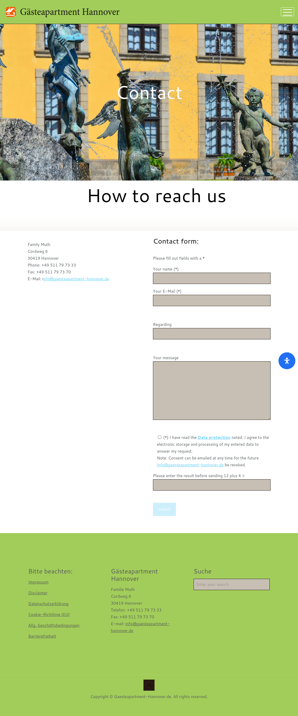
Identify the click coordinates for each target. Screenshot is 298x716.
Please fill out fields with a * (179, 258)
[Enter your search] (232, 584)
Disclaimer (37, 593)
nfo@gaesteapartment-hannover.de (76, 279)
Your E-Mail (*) (212, 297)
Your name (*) (212, 275)
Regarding (212, 330)
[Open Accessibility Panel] (286, 360)
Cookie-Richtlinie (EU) (49, 614)
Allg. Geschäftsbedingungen (54, 625)
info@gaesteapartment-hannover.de (190, 465)
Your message (212, 387)
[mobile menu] (287, 11)
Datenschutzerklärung (48, 603)
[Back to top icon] (149, 685)
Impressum (38, 582)
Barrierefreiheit (42, 636)
